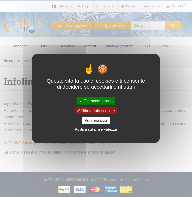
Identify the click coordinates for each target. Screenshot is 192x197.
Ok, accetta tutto (96, 101)
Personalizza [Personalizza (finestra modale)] (96, 120)
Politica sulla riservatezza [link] (96, 129)
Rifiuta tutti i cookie (96, 111)
